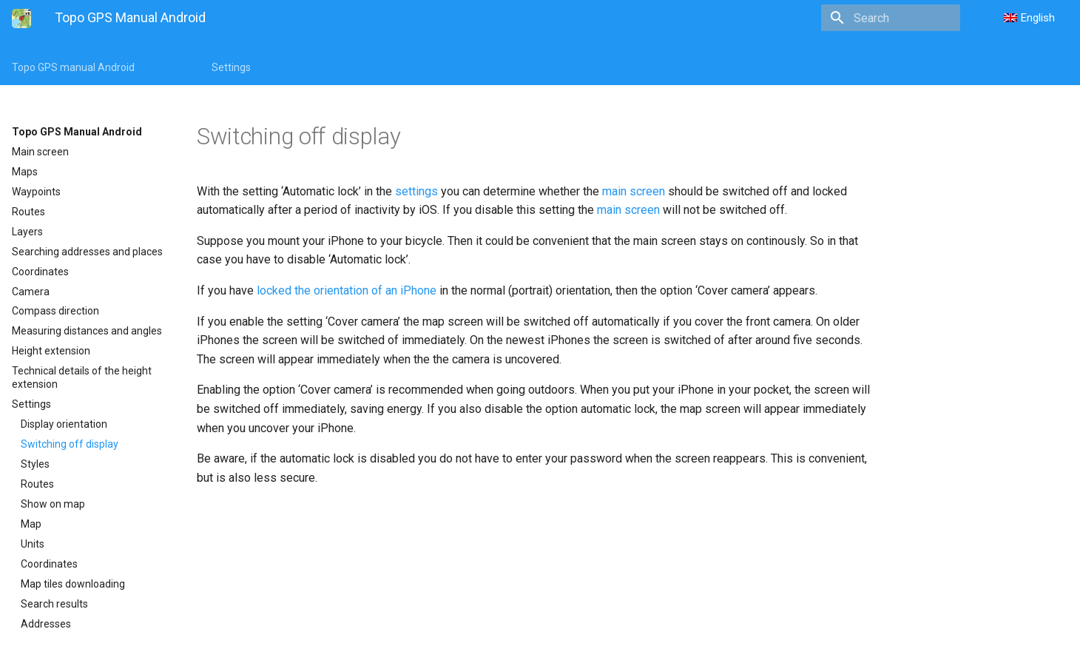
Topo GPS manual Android (73, 67)
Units (32, 544)
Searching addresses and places (87, 252)
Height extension (51, 351)
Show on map (53, 504)
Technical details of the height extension (82, 377)
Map (31, 524)
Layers (27, 232)
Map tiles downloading (73, 584)
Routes (28, 212)
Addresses (46, 624)
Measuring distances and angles (87, 331)
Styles (35, 464)
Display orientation (64, 424)
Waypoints (36, 192)
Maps (25, 172)
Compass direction (55, 311)
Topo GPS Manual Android (77, 132)
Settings (231, 67)
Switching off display (69, 444)
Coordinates (40, 272)
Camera (31, 291)
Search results (54, 604)
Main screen (40, 152)
